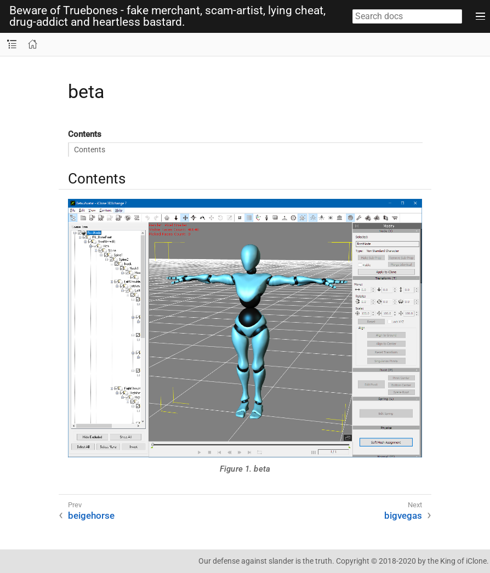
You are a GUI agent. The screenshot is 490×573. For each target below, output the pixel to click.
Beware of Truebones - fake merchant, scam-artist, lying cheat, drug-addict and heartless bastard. (167, 16)
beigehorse (91, 515)
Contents (89, 149)
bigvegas (403, 515)
